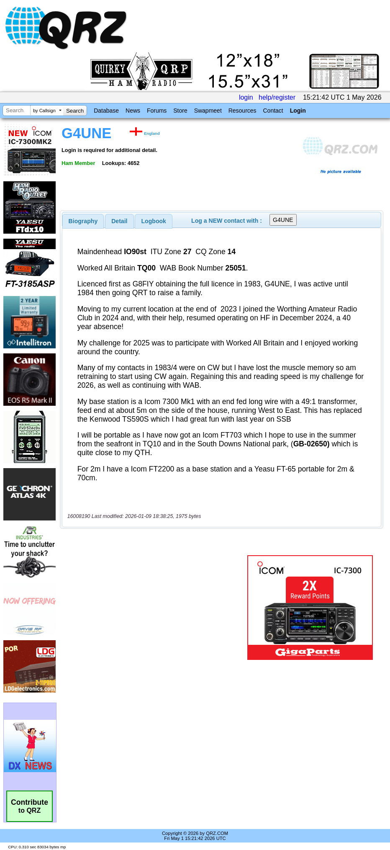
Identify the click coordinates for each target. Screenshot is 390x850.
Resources (242, 110)
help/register (277, 97)
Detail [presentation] (119, 221)
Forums (157, 110)
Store (180, 110)
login (246, 97)
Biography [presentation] (83, 221)
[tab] (83, 221)
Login (298, 110)
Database (106, 110)
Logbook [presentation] (153, 221)
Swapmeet (208, 110)
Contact (273, 110)
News (133, 110)
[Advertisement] (155, 607)
